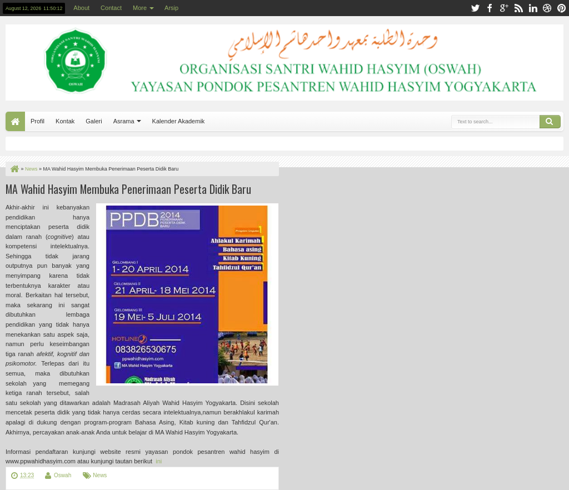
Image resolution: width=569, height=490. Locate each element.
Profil (37, 121)
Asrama (123, 121)
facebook (489, 8)
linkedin (533, 8)
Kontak (65, 121)
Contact (111, 7)
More (140, 7)
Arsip (171, 7)
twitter (475, 8)
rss (518, 8)
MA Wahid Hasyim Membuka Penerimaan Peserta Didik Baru (128, 189)
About (81, 7)
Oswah (62, 475)
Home (15, 121)
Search (550, 121)
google (504, 8)
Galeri (94, 121)
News (100, 475)
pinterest (562, 8)
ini (158, 461)
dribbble (547, 8)
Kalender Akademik (178, 121)
